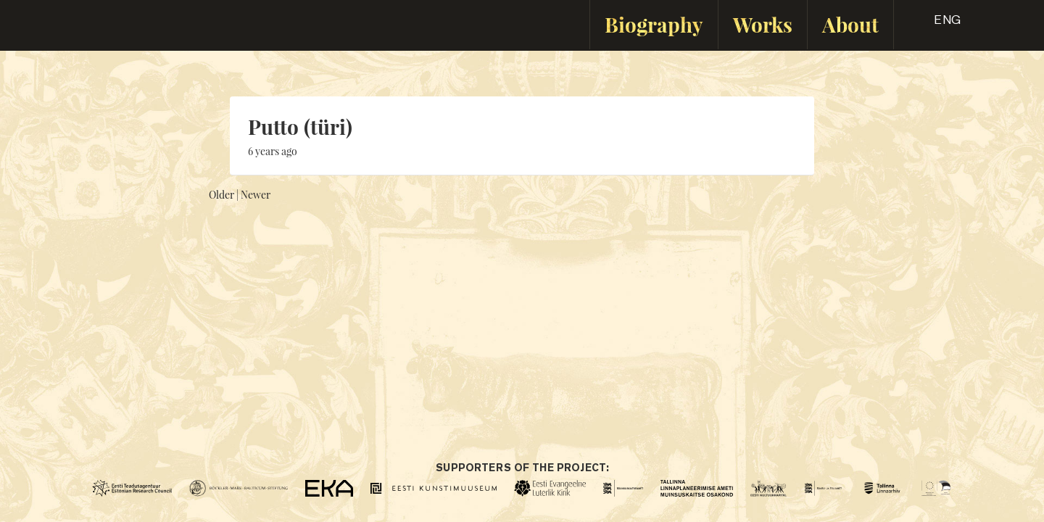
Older (221, 195)
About (850, 24)
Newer (255, 195)
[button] (934, 25)
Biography (654, 24)
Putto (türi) (300, 126)
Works (762, 24)
